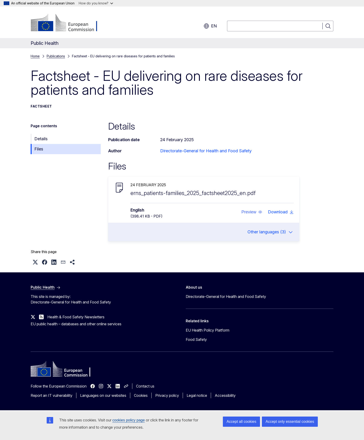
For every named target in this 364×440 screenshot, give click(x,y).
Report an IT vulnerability (51, 395)
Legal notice (197, 395)
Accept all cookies (241, 422)
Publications (56, 56)
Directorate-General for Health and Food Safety (206, 150)
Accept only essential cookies (290, 422)
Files (38, 149)
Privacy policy (167, 395)
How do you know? (96, 3)
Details (41, 138)
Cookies (141, 395)
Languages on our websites (103, 395)
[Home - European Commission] (68, 23)
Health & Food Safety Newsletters (75, 317)
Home (35, 56)
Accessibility (225, 395)
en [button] (210, 26)
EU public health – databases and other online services (76, 324)
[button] (251, 212)
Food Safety (196, 339)
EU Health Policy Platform (207, 330)
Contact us (145, 386)
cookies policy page (128, 420)
